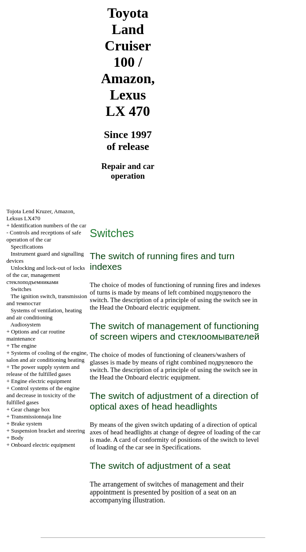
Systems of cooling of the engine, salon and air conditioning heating (47, 356)
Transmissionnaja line (36, 416)
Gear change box (30, 409)
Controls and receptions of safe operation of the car (43, 236)
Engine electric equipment (41, 381)
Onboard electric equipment (43, 444)
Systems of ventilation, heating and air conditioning (44, 314)
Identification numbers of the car (48, 225)
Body (17, 437)
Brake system (26, 423)
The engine (24, 345)
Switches (21, 289)
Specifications (27, 246)
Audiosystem (25, 324)
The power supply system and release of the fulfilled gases (42, 370)
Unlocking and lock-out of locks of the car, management (45, 274)
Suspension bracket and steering (48, 430)
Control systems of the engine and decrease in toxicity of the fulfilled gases (42, 395)
